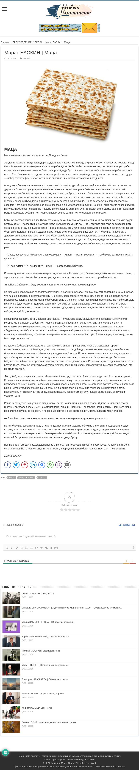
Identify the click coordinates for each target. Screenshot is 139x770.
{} (51, 547)
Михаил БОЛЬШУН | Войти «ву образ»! (43, 693)
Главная (5, 42)
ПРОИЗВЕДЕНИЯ (22, 42)
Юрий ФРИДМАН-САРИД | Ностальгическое (45, 636)
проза (42, 478)
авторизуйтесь (126, 524)
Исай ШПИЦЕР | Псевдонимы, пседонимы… (46, 665)
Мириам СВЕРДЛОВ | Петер (37, 708)
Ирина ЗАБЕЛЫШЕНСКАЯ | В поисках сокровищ (48, 622)
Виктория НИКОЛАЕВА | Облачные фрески (45, 679)
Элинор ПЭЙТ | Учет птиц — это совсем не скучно (49, 722)
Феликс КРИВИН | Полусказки (38, 593)
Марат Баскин (26, 478)
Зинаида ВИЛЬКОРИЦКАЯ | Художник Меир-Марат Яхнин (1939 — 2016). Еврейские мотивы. (72, 607)
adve (11, 478)
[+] (56, 547)
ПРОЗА (38, 42)
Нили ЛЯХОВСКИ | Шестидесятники (41, 650)
